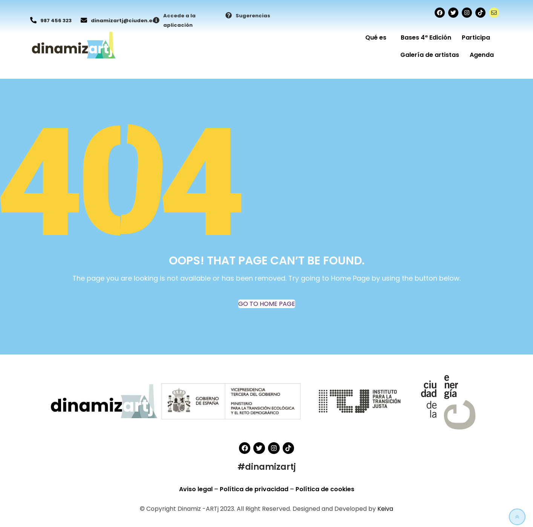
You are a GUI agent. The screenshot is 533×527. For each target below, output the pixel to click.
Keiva (385, 508)
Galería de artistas (429, 54)
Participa (478, 37)
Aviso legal (196, 489)
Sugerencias (253, 15)
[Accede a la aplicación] (156, 20)
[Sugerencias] (228, 16)
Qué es (377, 37)
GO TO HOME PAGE (266, 303)
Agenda (482, 54)
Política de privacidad (255, 489)
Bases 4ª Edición (426, 37)
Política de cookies (325, 489)
